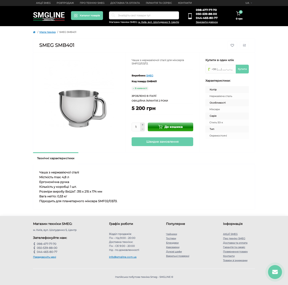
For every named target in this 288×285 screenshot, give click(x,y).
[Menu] (87, 15)
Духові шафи (174, 251)
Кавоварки (172, 247)
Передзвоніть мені (44, 256)
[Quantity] (136, 127)
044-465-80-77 (207, 18)
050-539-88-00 (206, 14)
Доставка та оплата (125, 2)
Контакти (185, 2)
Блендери (172, 242)
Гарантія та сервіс (159, 2)
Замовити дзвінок (207, 22)
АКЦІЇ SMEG (43, 2)
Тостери (171, 238)
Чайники (171, 234)
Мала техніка (47, 32)
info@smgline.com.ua (123, 256)
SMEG (149, 75)
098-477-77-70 (206, 10)
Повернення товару (235, 251)
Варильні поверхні (177, 255)
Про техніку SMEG (92, 2)
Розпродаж (65, 2)
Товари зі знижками (235, 260)
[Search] (113, 15)
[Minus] (142, 129)
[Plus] (142, 125)
